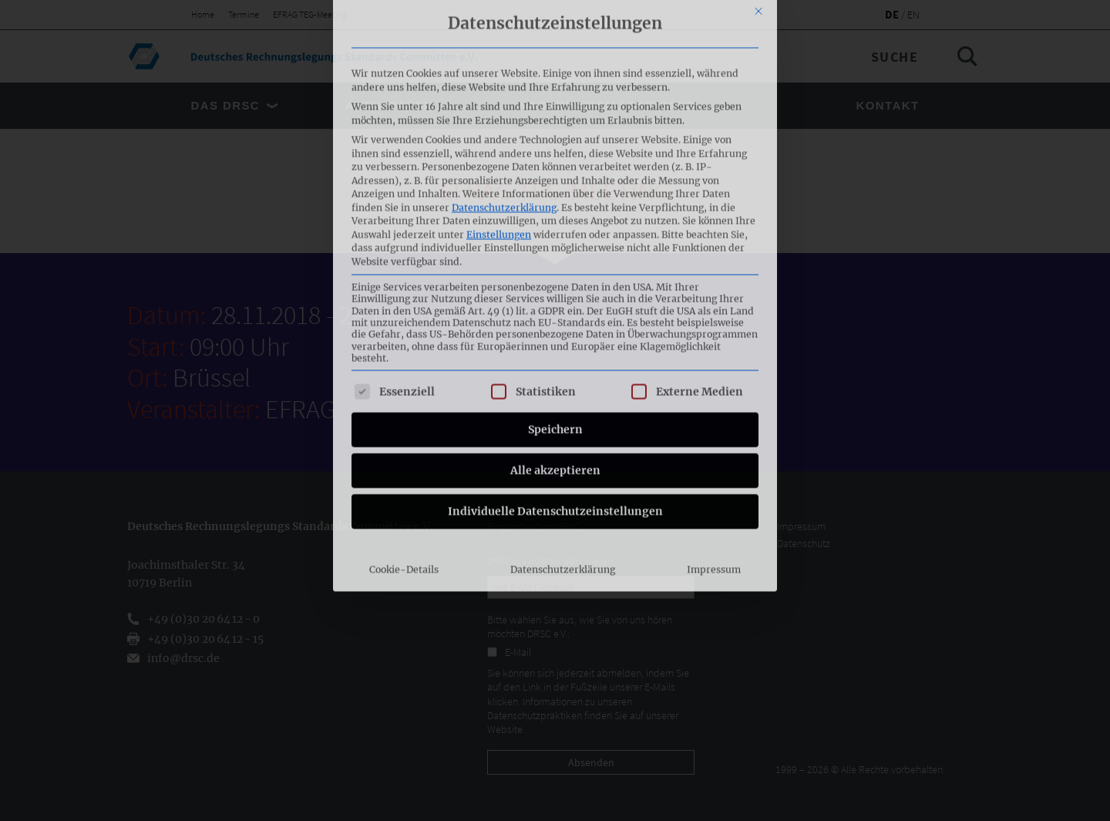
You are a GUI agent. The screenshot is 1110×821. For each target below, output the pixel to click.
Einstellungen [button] (498, 40)
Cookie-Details (404, 376)
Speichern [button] (555, 236)
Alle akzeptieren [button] (555, 277)
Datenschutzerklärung (504, 13)
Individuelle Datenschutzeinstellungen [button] (555, 318)
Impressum (714, 376)
